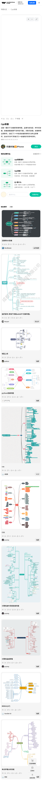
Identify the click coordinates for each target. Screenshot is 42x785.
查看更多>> (37, 154)
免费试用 (32, 3)
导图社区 (4, 9)
